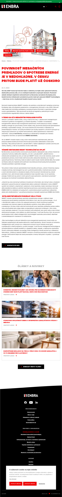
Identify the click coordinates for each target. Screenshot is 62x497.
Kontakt (31, 464)
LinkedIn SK (36, 402)
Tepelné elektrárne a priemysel (31, 444)
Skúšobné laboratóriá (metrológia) (31, 434)
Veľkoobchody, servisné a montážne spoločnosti (31, 439)
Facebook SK (25, 402)
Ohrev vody (31, 414)
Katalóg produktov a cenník (31, 432)
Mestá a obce (31, 442)
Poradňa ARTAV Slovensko (44, 1)
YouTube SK (31, 402)
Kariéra (31, 462)
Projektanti (31, 447)
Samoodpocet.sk (31, 422)
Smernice (8, 55)
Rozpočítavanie (42, 51)
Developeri (31, 450)
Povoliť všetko (16, 483)
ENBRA (31, 395)
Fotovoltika (31, 420)
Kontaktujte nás (13, 245)
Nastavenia (42, 483)
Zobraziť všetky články (32, 366)
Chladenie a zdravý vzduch (31, 417)
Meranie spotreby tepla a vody (23, 51)
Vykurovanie (31, 412)
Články (7, 51)
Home (4, 61)
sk (44, 6)
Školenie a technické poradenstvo (31, 452)
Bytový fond (31, 437)
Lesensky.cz (56, 493)
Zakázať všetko (30, 483)
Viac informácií (12, 479)
